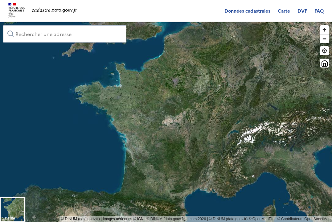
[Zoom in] (324, 29)
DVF (302, 10)
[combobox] (64, 34)
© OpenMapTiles (263, 219)
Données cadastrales (247, 10)
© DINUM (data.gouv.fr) (228, 219)
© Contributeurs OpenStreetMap (303, 219)
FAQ (319, 10)
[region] (166, 122)
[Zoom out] (324, 38)
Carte (284, 10)
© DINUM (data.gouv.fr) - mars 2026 (176, 219)
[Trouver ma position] (324, 50)
